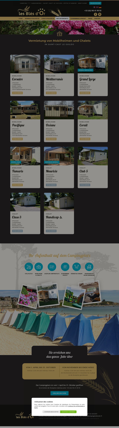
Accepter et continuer (68, 411)
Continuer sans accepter (51, 411)
